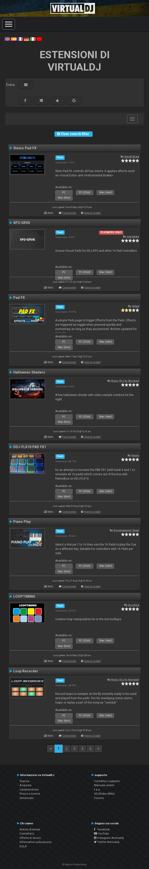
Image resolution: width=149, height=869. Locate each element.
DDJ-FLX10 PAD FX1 (29, 447)
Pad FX (19, 298)
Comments (69, 213)
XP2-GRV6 (21, 223)
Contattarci (27, 833)
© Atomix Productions (74, 864)
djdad (135, 306)
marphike (133, 236)
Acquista (25, 785)
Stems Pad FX (24, 148)
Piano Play (22, 522)
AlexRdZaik (131, 156)
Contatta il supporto (107, 781)
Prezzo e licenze (30, 793)
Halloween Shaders (29, 372)
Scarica (24, 781)
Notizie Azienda (30, 829)
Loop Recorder (25, 671)
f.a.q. (97, 789)
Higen (135, 455)
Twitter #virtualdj (106, 842)
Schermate (27, 798)
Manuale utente (104, 785)
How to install (92, 213)
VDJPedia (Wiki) (104, 793)
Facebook (102, 829)
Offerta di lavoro (30, 838)
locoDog (133, 605)
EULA (23, 846)
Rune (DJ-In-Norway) (125, 380)
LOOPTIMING (24, 596)
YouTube (101, 833)
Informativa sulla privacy (36, 842)
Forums (99, 798)
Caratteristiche (29, 789)
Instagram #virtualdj (109, 838)
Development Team (126, 530)
